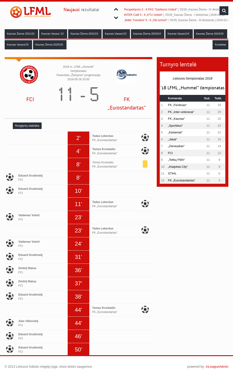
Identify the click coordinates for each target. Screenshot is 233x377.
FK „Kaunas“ (176, 118)
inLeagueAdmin (217, 366)
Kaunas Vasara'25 (18, 44)
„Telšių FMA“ (176, 159)
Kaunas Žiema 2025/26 (49, 44)
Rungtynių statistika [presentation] (27, 125)
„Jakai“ (172, 139)
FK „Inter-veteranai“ (181, 112)
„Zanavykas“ (176, 146)
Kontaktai (220, 44)
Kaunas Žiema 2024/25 (210, 33)
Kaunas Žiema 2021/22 (21, 33)
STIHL (172, 173)
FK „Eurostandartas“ (127, 103)
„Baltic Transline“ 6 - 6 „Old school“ (145, 20)
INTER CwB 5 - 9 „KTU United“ (143, 14)
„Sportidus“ (175, 125)
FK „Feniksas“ (177, 105)
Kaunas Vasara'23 (116, 33)
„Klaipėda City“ (178, 166)
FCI (30, 99)
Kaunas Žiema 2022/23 (84, 33)
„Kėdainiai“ (175, 132)
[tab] (27, 125)
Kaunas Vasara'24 (179, 33)
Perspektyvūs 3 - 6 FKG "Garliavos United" (150, 9)
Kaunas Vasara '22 (52, 33)
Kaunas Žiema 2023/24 (147, 33)
